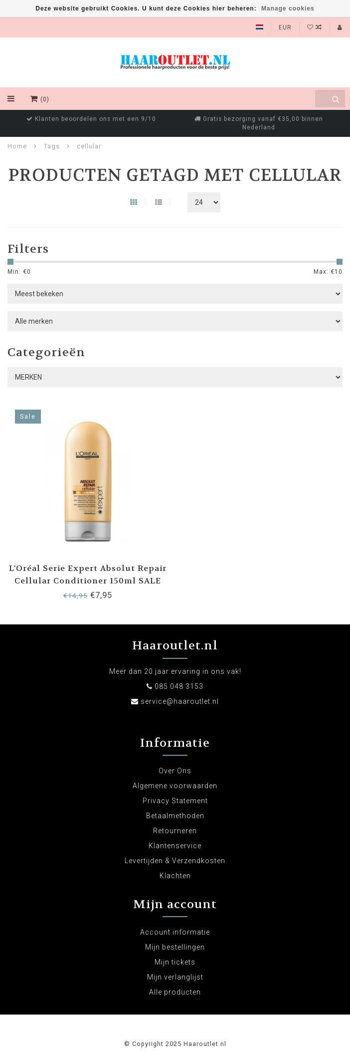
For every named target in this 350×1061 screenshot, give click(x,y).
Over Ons (175, 771)
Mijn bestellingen (175, 947)
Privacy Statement (175, 801)
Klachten (175, 876)
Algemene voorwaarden (175, 786)
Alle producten (175, 992)
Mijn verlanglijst (175, 977)
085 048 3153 (179, 686)
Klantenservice (175, 846)
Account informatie (175, 932)
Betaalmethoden (175, 816)
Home (17, 146)
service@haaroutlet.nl (180, 701)
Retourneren (175, 831)
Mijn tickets (175, 962)
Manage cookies (288, 8)
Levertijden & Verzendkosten (175, 861)
